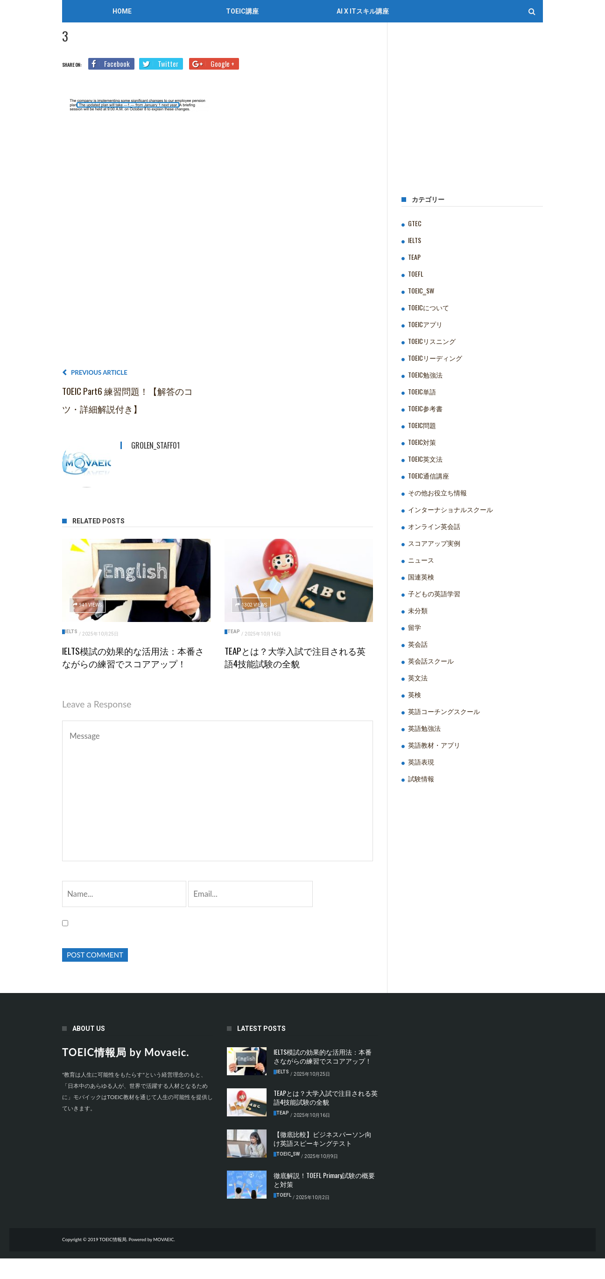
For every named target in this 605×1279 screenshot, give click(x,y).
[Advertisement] (217, 243)
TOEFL (415, 274)
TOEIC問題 (422, 425)
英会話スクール (431, 660)
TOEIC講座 (242, 11)
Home (122, 11)
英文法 (418, 677)
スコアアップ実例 (434, 543)
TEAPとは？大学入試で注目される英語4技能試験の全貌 (295, 657)
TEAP (233, 631)
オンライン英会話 (434, 526)
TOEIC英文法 (425, 459)
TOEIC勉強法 (425, 374)
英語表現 (421, 761)
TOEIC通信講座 (428, 475)
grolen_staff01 (155, 445)
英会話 (418, 644)
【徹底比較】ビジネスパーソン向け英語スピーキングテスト (323, 1159)
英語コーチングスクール (444, 711)
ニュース (421, 559)
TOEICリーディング (435, 358)
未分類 (418, 610)
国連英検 (421, 576)
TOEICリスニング (432, 341)
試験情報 (421, 778)
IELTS (71, 631)
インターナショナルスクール (450, 509)
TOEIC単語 (422, 391)
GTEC (415, 223)
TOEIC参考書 (425, 408)
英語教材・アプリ (434, 745)
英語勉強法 (424, 728)
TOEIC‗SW (421, 290)
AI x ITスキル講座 (363, 11)
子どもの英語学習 (434, 593)
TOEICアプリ (425, 324)
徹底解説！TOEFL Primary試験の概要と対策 (324, 1200)
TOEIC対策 (422, 442)
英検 (414, 694)
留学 (414, 627)
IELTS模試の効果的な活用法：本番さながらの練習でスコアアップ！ (133, 657)
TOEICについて (428, 307)
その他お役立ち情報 (437, 492)
